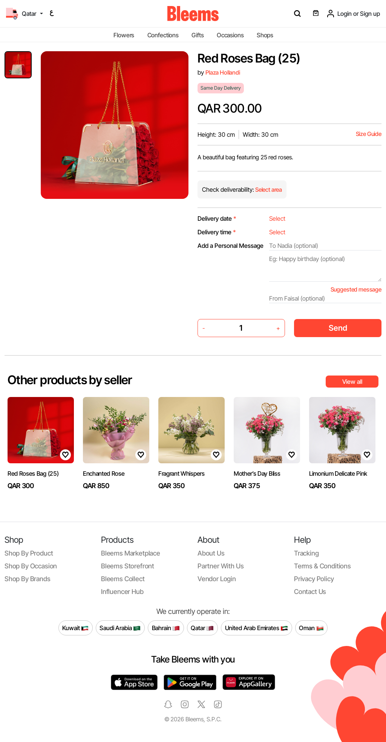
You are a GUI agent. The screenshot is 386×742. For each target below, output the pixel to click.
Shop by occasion (31, 566)
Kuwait (75, 628)
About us (211, 553)
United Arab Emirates (256, 628)
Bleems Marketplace (130, 553)
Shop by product (29, 553)
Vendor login (217, 579)
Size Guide (368, 133)
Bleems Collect (123, 579)
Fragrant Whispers (181, 473)
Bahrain (166, 628)
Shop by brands (28, 579)
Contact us (310, 591)
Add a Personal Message (230, 245)
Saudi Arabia (120, 628)
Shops (265, 35)
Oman (311, 628)
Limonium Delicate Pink (338, 473)
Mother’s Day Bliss (257, 473)
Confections (163, 35)
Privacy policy (314, 579)
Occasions (230, 35)
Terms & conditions (322, 566)
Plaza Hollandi (222, 72)
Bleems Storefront (127, 566)
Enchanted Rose (104, 473)
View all (352, 381)
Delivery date (217, 218)
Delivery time (217, 232)
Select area (268, 189)
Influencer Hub (122, 591)
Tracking (306, 553)
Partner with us (221, 566)
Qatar (202, 628)
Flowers (123, 35)
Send (338, 328)
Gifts (197, 35)
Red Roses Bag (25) (33, 473)
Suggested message (356, 289)
